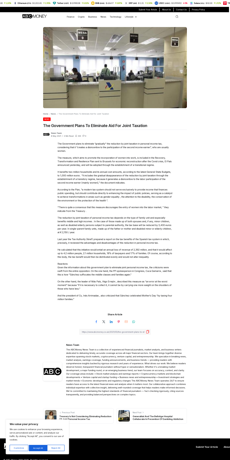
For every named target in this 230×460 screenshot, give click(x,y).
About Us (166, 9)
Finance (70, 16)
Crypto (81, 16)
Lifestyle (131, 16)
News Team (56, 133)
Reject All (38, 448)
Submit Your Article (148, 9)
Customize (19, 448)
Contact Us (181, 9)
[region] (37, 437)
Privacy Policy (198, 9)
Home (45, 114)
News (103, 16)
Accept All (56, 448)
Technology (115, 16)
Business (92, 16)
